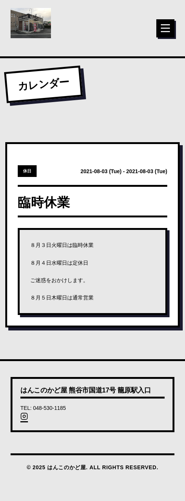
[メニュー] (165, 28)
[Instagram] (24, 418)
